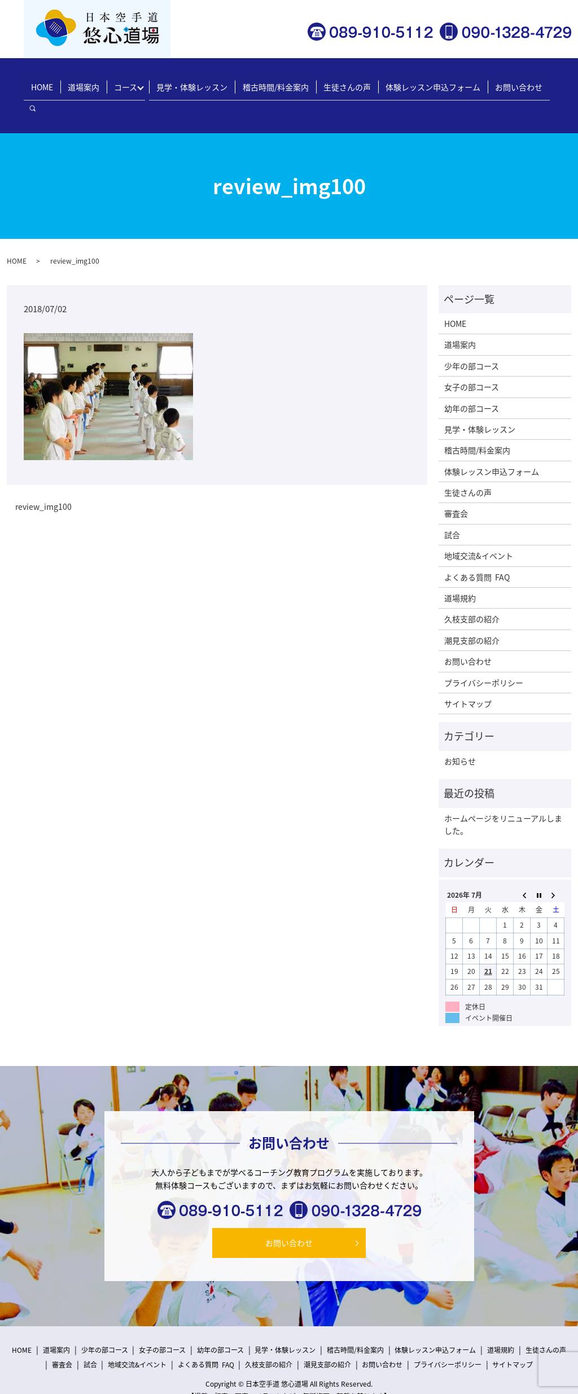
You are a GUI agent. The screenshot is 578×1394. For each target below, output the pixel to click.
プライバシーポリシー (483, 656)
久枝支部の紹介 (472, 593)
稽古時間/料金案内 (276, 82)
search (551, 82)
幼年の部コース (471, 382)
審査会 (456, 487)
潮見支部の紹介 (472, 614)
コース (131, 82)
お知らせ (460, 735)
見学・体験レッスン (196, 82)
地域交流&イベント (478, 530)
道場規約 (460, 572)
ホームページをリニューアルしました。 (503, 798)
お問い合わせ (508, 82)
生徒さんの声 (343, 82)
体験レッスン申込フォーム (426, 82)
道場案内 (93, 82)
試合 (452, 509)
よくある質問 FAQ (477, 551)
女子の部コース (471, 361)
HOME (56, 82)
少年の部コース (471, 340)
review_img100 (43, 481)
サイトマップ (468, 678)
